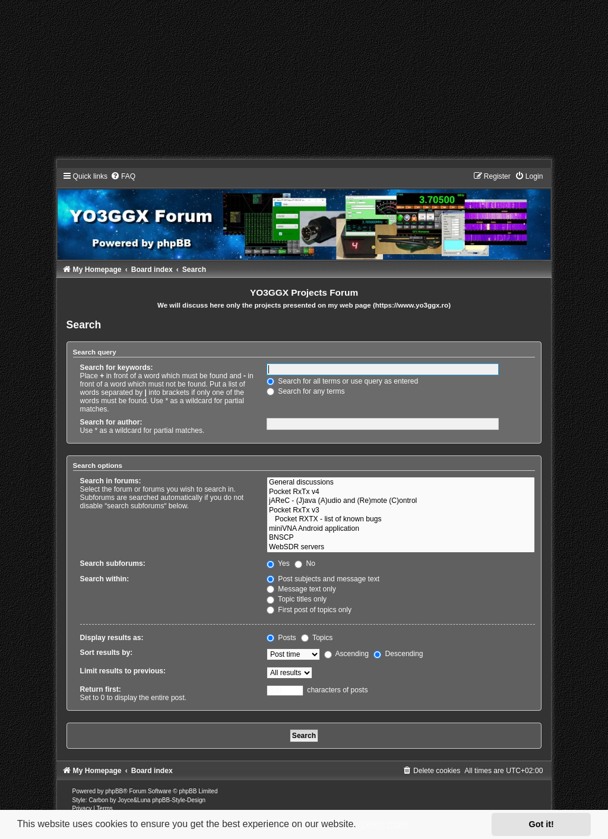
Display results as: (112, 638)
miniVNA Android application (401, 529)
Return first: (100, 689)
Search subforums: (112, 563)
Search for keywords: (116, 367)
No (304, 563)
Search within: (104, 579)
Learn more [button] (384, 824)
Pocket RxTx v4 (401, 492)
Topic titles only (297, 599)
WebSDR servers (401, 547)
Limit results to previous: (123, 671)
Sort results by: (106, 652)
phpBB (114, 791)
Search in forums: (110, 481)
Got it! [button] (541, 824)
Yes (278, 563)
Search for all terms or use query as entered (342, 381)
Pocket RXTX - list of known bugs (401, 519)
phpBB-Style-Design (178, 800)
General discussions (401, 482)
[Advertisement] (304, 83)
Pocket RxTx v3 (401, 510)
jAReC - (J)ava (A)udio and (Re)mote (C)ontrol (401, 501)
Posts (281, 638)
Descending (398, 654)
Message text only (301, 589)
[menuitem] (122, 176)
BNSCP (401, 538)
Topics (316, 638)
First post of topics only (309, 610)
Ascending (346, 654)
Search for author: (111, 422)
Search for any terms (306, 391)
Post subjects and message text (323, 579)
